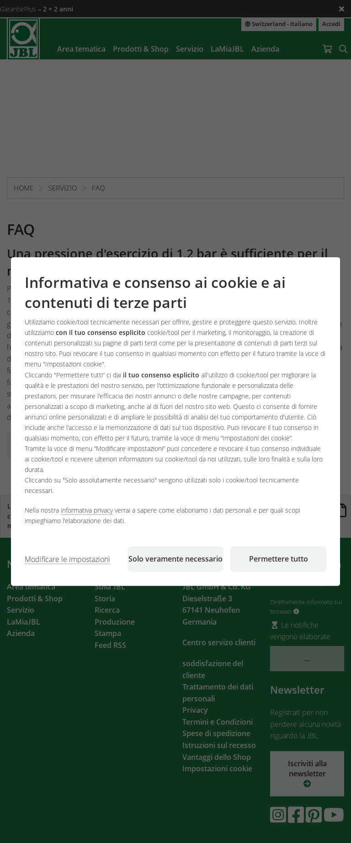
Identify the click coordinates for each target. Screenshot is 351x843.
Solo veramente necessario (175, 559)
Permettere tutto (278, 559)
